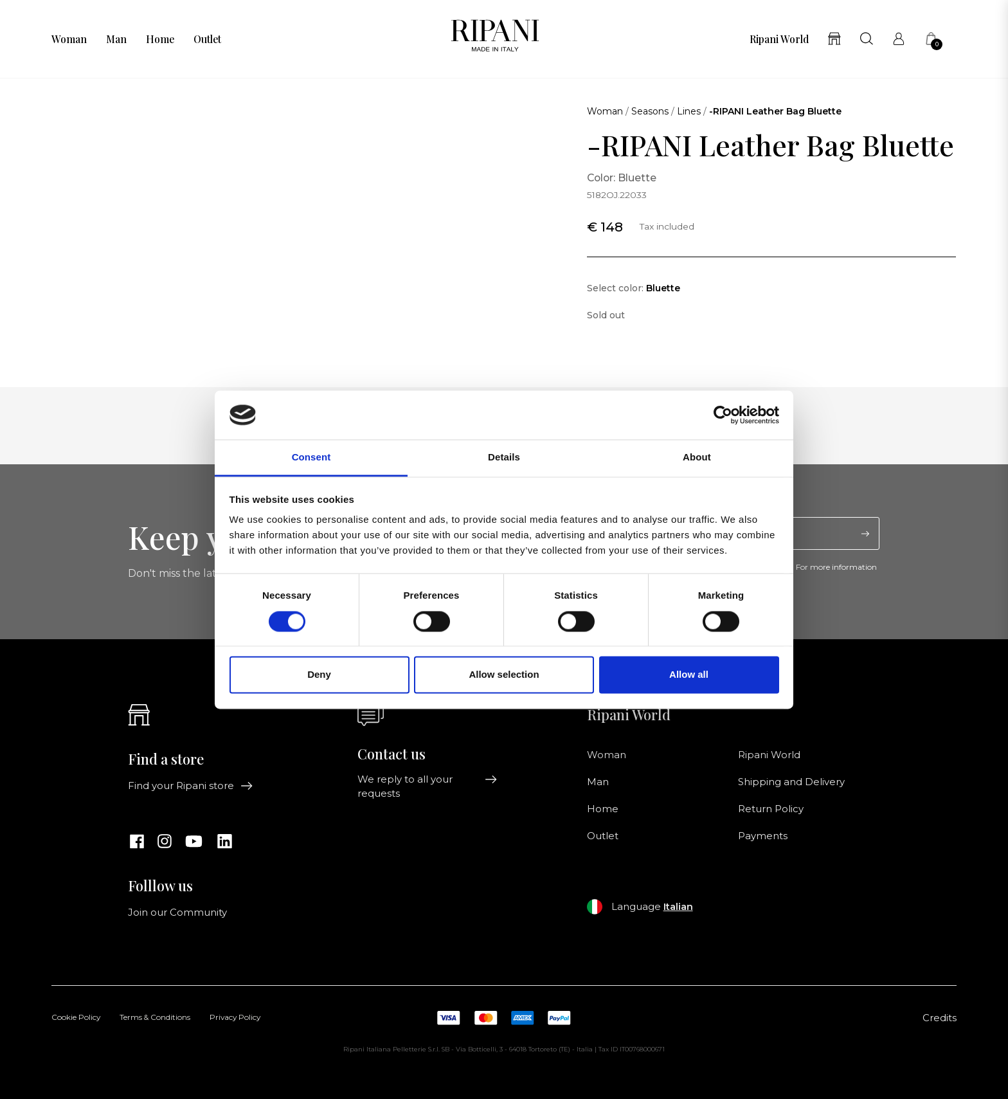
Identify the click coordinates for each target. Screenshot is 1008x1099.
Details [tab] (504, 457)
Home (160, 39)
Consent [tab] (311, 457)
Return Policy (771, 809)
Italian (678, 907)
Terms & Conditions (155, 1018)
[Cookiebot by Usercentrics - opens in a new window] (723, 414)
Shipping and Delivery (791, 782)
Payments (763, 836)
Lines (689, 111)
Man (116, 39)
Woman (69, 39)
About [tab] (697, 457)
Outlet (207, 39)
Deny (319, 674)
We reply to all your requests (427, 786)
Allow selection (504, 674)
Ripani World (779, 39)
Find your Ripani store (190, 786)
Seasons (650, 111)
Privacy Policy (235, 1018)
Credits (940, 1018)
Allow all (688, 674)
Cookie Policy (75, 1018)
